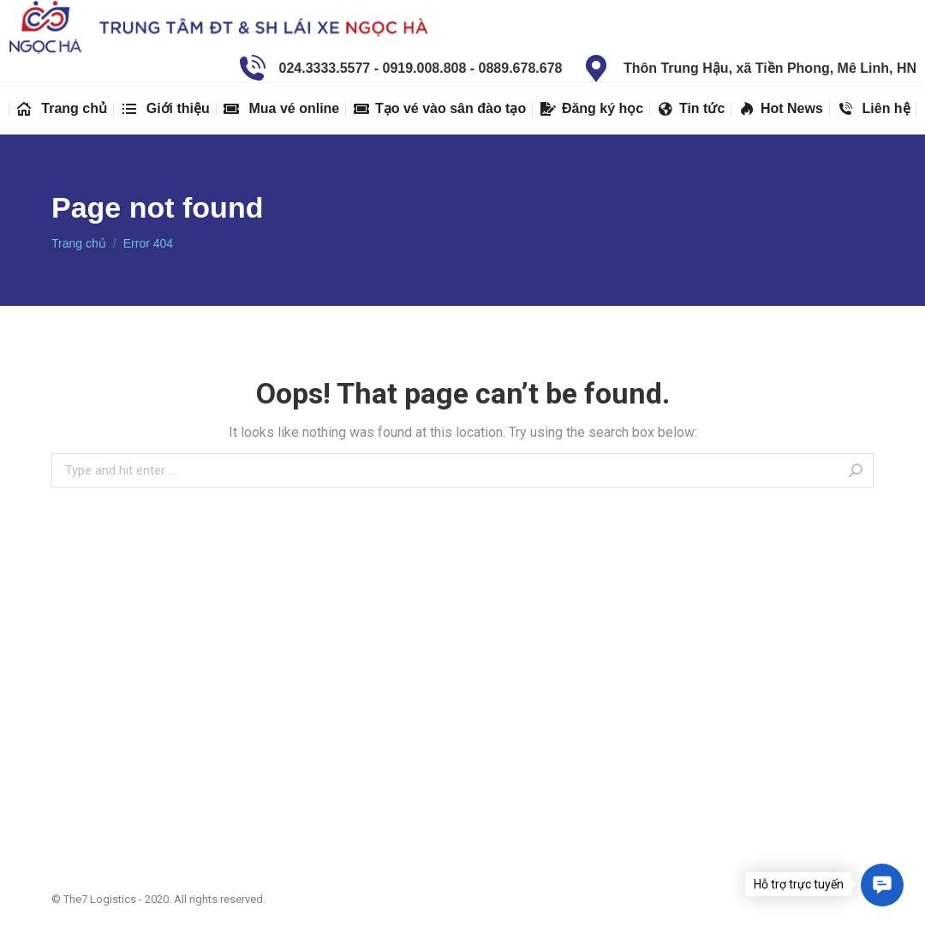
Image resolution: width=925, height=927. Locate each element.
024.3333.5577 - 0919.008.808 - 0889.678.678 (398, 68)
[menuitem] (61, 109)
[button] (882, 885)
